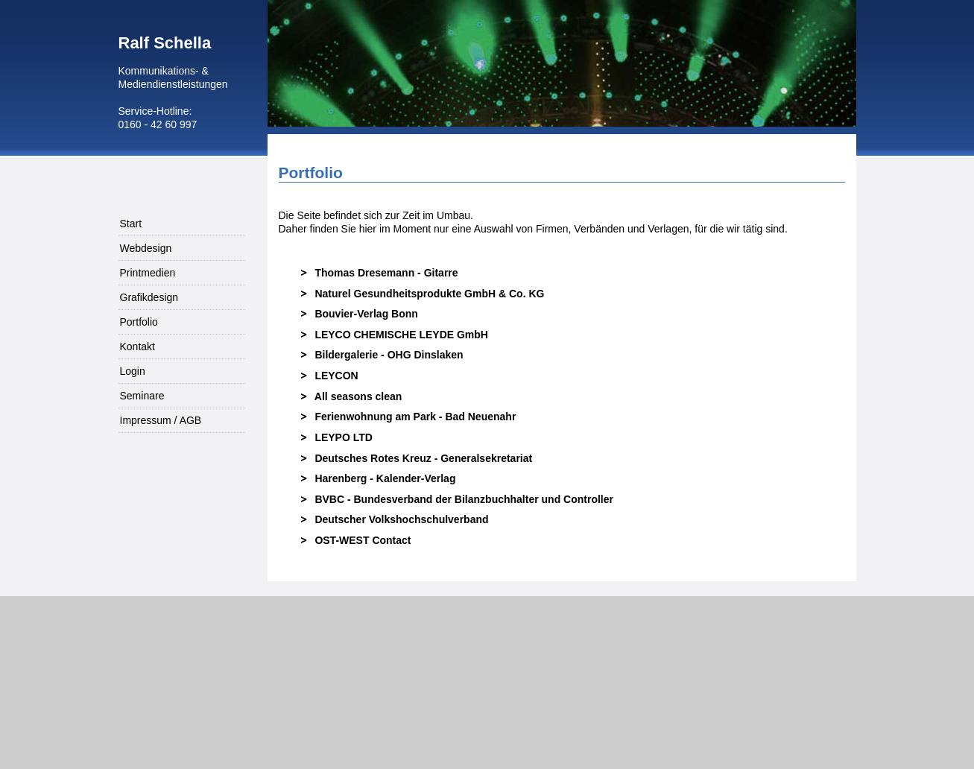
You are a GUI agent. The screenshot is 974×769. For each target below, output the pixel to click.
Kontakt (137, 346)
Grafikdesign (149, 297)
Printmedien (148, 273)
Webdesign (146, 248)
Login (132, 371)
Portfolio (139, 322)
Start (131, 224)
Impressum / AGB (161, 420)
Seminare (142, 396)
